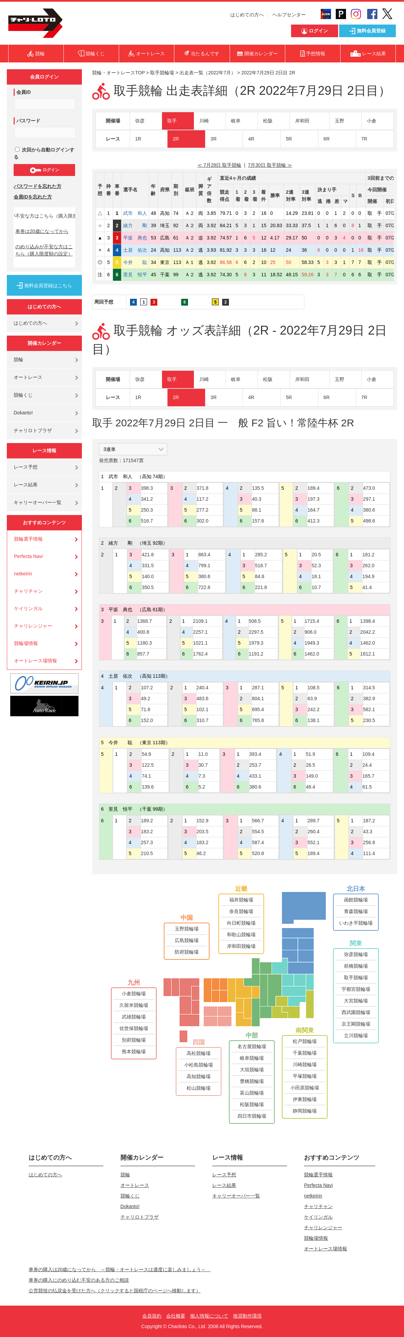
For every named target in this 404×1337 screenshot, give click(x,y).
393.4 (255, 754)
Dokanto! (23, 412)
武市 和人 (135, 213)
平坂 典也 (135, 237)
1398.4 (367, 621)
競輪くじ (23, 395)
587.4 (258, 842)
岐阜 (236, 120)
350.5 (148, 587)
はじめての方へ (247, 14)
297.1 (369, 499)
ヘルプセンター (289, 14)
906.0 (310, 632)
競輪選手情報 (28, 539)
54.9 (146, 754)
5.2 (202, 787)
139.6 (148, 787)
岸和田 (302, 120)
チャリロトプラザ (33, 430)
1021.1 (200, 643)
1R (138, 139)
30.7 (203, 765)
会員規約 (151, 1316)
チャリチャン (28, 591)
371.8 (202, 488)
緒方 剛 (135, 225)
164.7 (313, 510)
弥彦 (140, 120)
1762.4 (200, 654)
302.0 (202, 521)
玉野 (339, 120)
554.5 (258, 831)
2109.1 (200, 621)
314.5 (369, 687)
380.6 (369, 510)
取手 (172, 120)
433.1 (255, 776)
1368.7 (144, 621)
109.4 (368, 754)
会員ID (23, 92)
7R (364, 139)
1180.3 (144, 643)
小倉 (371, 120)
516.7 (147, 521)
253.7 (255, 765)
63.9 (312, 698)
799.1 (204, 565)
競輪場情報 (26, 643)
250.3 (147, 510)
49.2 (145, 698)
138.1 (313, 720)
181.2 (368, 554)
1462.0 (311, 654)
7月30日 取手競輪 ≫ (270, 165)
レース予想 (26, 467)
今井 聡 (135, 262)
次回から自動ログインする (44, 153)
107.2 (147, 687)
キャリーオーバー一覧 (37, 502)
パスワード (28, 120)
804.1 (258, 698)
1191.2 (256, 654)
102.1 (202, 709)
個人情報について (209, 1316)
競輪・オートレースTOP (118, 72)
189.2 (147, 820)
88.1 (256, 510)
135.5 (258, 488)
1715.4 (311, 621)
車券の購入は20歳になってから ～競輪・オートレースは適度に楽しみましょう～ (120, 1269)
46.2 (201, 853)
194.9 (368, 576)
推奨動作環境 (247, 1316)
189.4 (313, 488)
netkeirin (23, 573)
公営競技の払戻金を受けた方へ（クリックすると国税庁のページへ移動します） (115, 1290)
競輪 (18, 359)
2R (176, 139)
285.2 (261, 554)
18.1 (316, 576)
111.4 (369, 853)
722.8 (204, 587)
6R (326, 139)
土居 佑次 (135, 250)
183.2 (147, 831)
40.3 (256, 499)
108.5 (313, 687)
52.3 (316, 565)
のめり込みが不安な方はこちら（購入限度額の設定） (44, 250)
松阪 (268, 120)
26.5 (310, 765)
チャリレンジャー (33, 626)
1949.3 (311, 643)
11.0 (203, 754)
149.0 (312, 776)
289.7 (313, 820)
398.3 (147, 488)
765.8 (258, 720)
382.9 (369, 698)
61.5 (367, 787)
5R (289, 139)
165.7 (368, 776)
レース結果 (26, 484)
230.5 (369, 720)
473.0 (369, 488)
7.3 (202, 776)
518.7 (261, 565)
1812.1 (367, 654)
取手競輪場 (162, 72)
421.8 (148, 554)
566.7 (258, 820)
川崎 (204, 120)
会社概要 (175, 1316)
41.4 (367, 587)
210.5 (147, 853)
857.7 (143, 654)
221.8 (261, 587)
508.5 (255, 621)
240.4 (202, 687)
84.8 (259, 576)
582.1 (369, 709)
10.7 (316, 587)
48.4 (310, 787)
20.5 (316, 554)
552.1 (313, 842)
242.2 (313, 709)
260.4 (313, 831)
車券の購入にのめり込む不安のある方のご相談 (79, 1280)
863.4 (204, 554)
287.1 (258, 687)
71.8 (145, 709)
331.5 (148, 565)
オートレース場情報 (35, 660)
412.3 (313, 521)
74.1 (146, 776)
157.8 (258, 521)
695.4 (258, 709)
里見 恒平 (135, 274)
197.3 (313, 499)
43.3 (367, 831)
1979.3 (256, 643)
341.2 (147, 499)
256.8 (369, 842)
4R (251, 139)
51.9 (310, 754)
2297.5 (256, 632)
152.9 (202, 820)
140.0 (148, 576)
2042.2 (367, 632)
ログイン (44, 170)
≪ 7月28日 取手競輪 (219, 165)
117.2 (202, 499)
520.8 (258, 853)
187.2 (369, 820)
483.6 (202, 698)
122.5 (148, 765)
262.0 (368, 565)
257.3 (147, 842)
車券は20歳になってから (42, 231)
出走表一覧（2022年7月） (207, 72)
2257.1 (200, 632)
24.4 (367, 765)
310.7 (202, 720)
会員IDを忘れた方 (33, 197)
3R (214, 139)
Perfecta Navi (28, 556)
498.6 (369, 521)
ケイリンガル (28, 608)
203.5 (202, 831)
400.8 (143, 632)
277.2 (202, 510)
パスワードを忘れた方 (37, 186)
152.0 (147, 720)
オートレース (28, 377)
